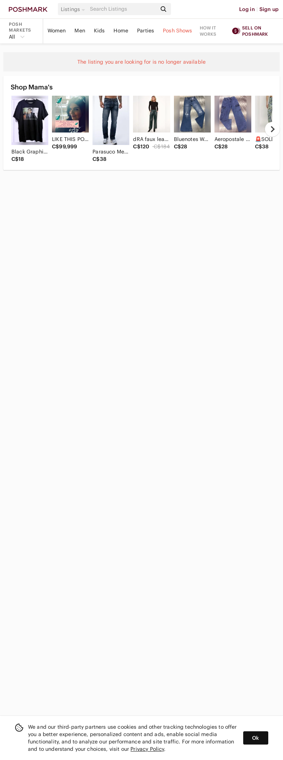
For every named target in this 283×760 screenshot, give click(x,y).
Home (120, 30)
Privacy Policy (147, 749)
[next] (272, 129)
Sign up (269, 9)
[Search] (122, 9)
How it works (208, 31)
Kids (99, 30)
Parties (145, 30)
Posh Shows (177, 30)
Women (57, 30)
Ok (255, 738)
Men (79, 30)
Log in (247, 9)
